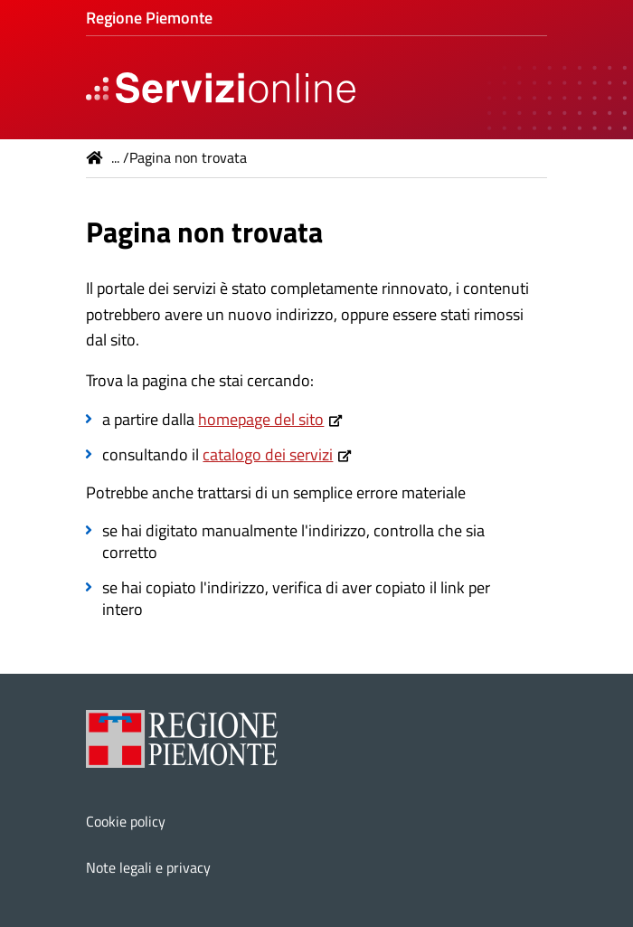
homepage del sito (261, 419)
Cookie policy (125, 821)
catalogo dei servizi (268, 454)
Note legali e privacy (148, 867)
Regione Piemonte (149, 17)
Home (95, 157)
